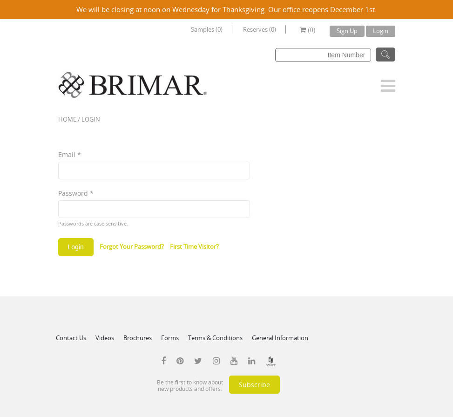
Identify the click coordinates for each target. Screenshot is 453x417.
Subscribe (254, 384)
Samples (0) (207, 29)
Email (69, 154)
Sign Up (347, 31)
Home (67, 119)
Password (76, 193)
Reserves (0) (259, 29)
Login (380, 31)
